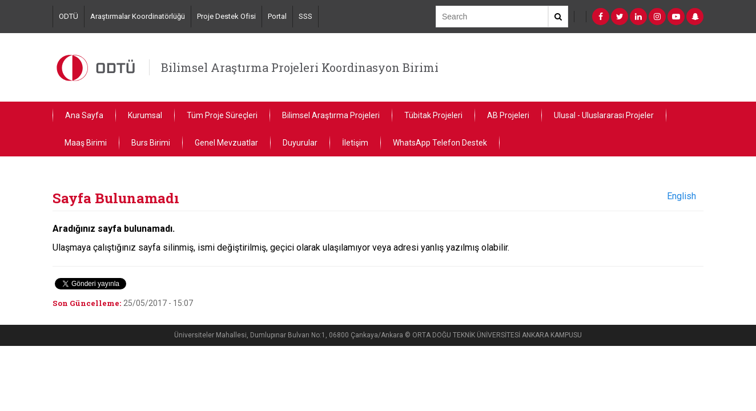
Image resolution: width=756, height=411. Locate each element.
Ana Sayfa (84, 115)
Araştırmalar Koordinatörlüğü (137, 16)
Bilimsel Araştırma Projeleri (331, 115)
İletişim (355, 142)
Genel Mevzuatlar (226, 142)
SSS (305, 16)
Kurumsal (145, 115)
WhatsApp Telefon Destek (440, 142)
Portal (277, 16)
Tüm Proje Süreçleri (222, 115)
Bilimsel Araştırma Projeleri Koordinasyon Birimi (300, 67)
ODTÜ (68, 16)
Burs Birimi (150, 142)
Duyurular (300, 142)
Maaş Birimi (86, 142)
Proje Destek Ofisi (226, 16)
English (681, 196)
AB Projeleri (508, 115)
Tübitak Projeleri (433, 115)
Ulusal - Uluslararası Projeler (604, 115)
